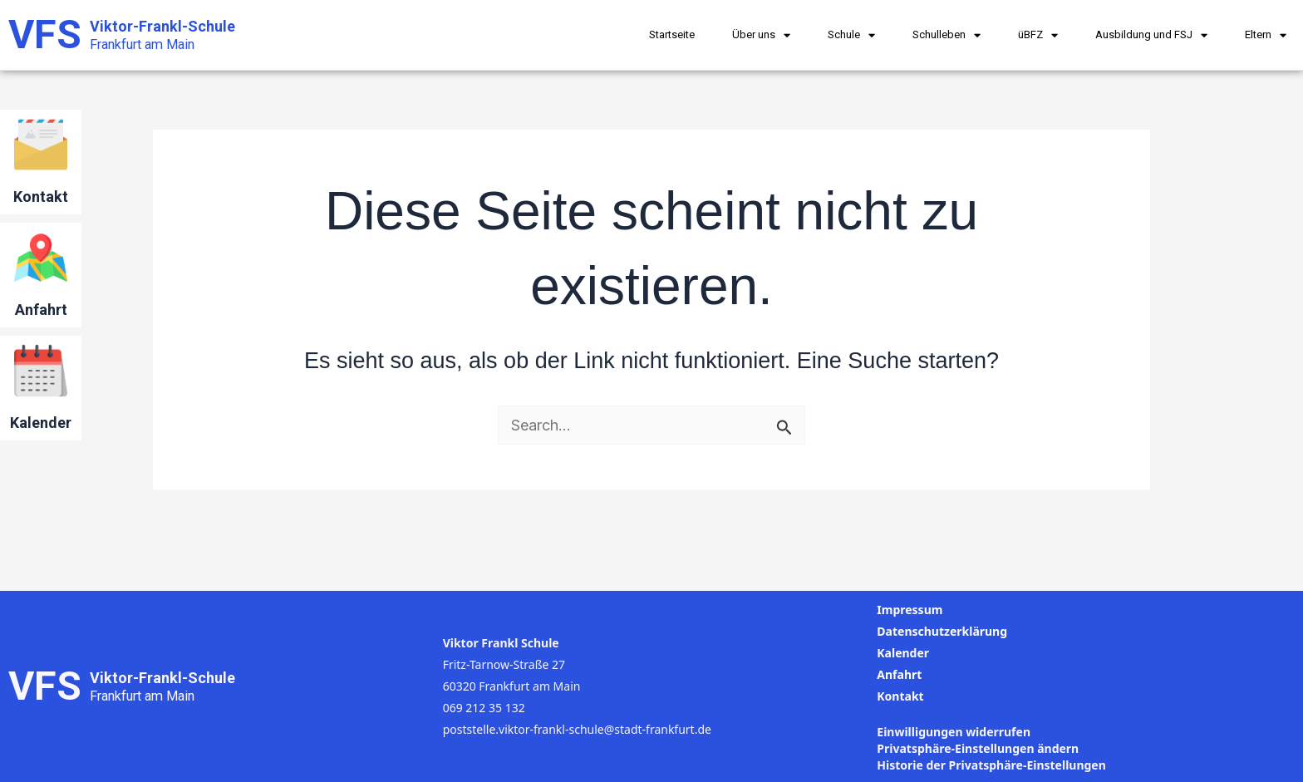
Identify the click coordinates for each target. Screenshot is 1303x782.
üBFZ (1038, 35)
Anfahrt (41, 309)
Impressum (909, 609)
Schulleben (946, 35)
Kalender (40, 422)
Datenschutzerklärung (942, 631)
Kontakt (40, 196)
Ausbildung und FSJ (1151, 35)
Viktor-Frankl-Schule (162, 26)
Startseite (672, 34)
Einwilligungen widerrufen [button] (953, 732)
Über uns (761, 35)
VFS (44, 34)
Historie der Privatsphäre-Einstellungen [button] (991, 765)
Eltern (1265, 35)
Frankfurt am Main (142, 44)
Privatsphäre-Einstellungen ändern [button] (978, 748)
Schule (851, 35)
